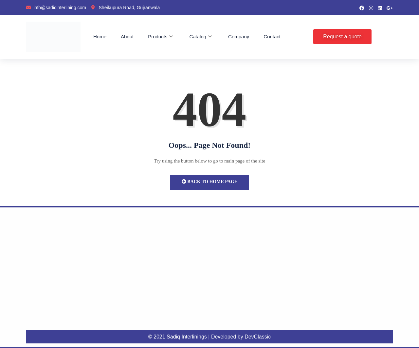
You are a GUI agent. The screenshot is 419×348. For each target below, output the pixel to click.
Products (160, 36)
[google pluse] (390, 7)
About (127, 36)
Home (99, 36)
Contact (272, 36)
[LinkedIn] (380, 7)
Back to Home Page (209, 181)
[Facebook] (361, 7)
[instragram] (371, 7)
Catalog (200, 36)
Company (238, 36)
